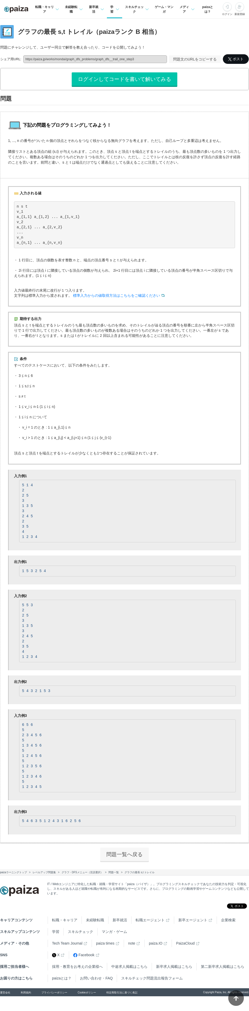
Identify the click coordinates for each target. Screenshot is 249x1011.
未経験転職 (95, 920)
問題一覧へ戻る (124, 854)
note (131, 943)
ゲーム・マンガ (164, 9)
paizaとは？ (207, 9)
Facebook (83, 955)
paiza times (105, 943)
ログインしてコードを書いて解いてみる (124, 79)
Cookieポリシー (87, 992)
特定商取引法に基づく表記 (121, 992)
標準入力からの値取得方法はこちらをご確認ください (116, 295)
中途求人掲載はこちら (129, 966)
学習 (55, 932)
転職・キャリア (64, 920)
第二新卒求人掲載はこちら (222, 966)
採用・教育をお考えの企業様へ (77, 966)
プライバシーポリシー (54, 992)
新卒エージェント (192, 920)
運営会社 (5, 992)
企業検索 (228, 920)
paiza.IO (155, 943)
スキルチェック (80, 932)
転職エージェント (150, 920)
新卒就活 (120, 920)
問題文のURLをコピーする (195, 59)
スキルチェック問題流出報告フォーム (152, 978)
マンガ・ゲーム (114, 932)
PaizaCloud (185, 943)
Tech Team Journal (67, 943)
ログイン (227, 14)
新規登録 (240, 14)
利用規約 (26, 992)
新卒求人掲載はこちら (174, 966)
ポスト (236, 59)
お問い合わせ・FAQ (96, 978)
